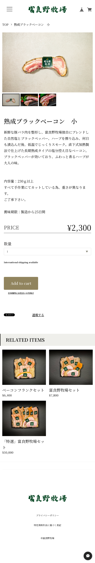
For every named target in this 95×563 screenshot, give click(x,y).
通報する (38, 314)
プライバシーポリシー (47, 515)
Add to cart (21, 283)
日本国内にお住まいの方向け (21, 293)
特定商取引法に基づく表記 (47, 525)
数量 (8, 243)
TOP (5, 24)
